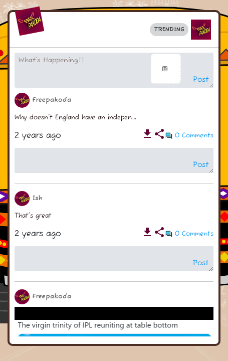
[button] (201, 30)
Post (201, 79)
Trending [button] (169, 29)
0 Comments (194, 135)
